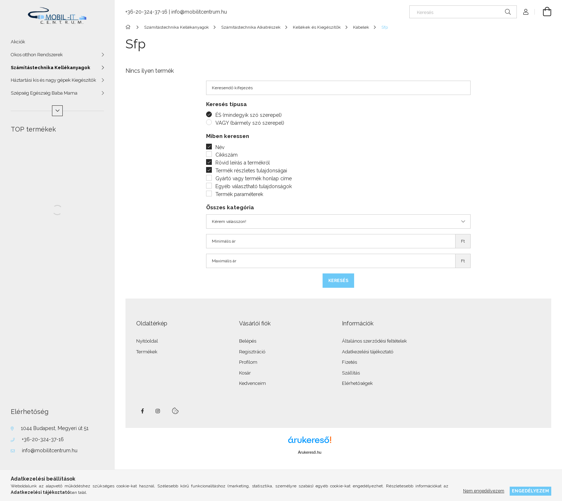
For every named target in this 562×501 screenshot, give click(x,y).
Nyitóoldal (147, 341)
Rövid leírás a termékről (242, 163)
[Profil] (526, 11)
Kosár (245, 373)
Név (219, 147)
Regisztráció (252, 351)
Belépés (247, 341)
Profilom (248, 362)
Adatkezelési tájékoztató (367, 351)
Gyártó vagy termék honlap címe (253, 178)
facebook (142, 411)
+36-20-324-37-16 (43, 439)
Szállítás (351, 373)
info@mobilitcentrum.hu (49, 450)
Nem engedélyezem (483, 490)
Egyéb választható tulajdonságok (253, 186)
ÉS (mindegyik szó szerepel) (248, 115)
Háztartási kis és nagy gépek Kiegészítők (53, 80)
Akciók (18, 41)
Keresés (338, 280)
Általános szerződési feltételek (374, 341)
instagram (158, 411)
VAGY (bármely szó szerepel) (249, 123)
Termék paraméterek (239, 194)
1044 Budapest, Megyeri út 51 (55, 428)
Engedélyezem (530, 490)
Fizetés (349, 362)
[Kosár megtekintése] (543, 11)
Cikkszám (226, 155)
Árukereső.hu (309, 452)
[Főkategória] (129, 27)
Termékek (146, 351)
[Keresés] (463, 11)
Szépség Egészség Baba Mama (44, 93)
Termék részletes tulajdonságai (251, 170)
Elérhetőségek (357, 383)
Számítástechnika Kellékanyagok (50, 67)
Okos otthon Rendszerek (37, 54)
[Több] (57, 110)
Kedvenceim (252, 383)
